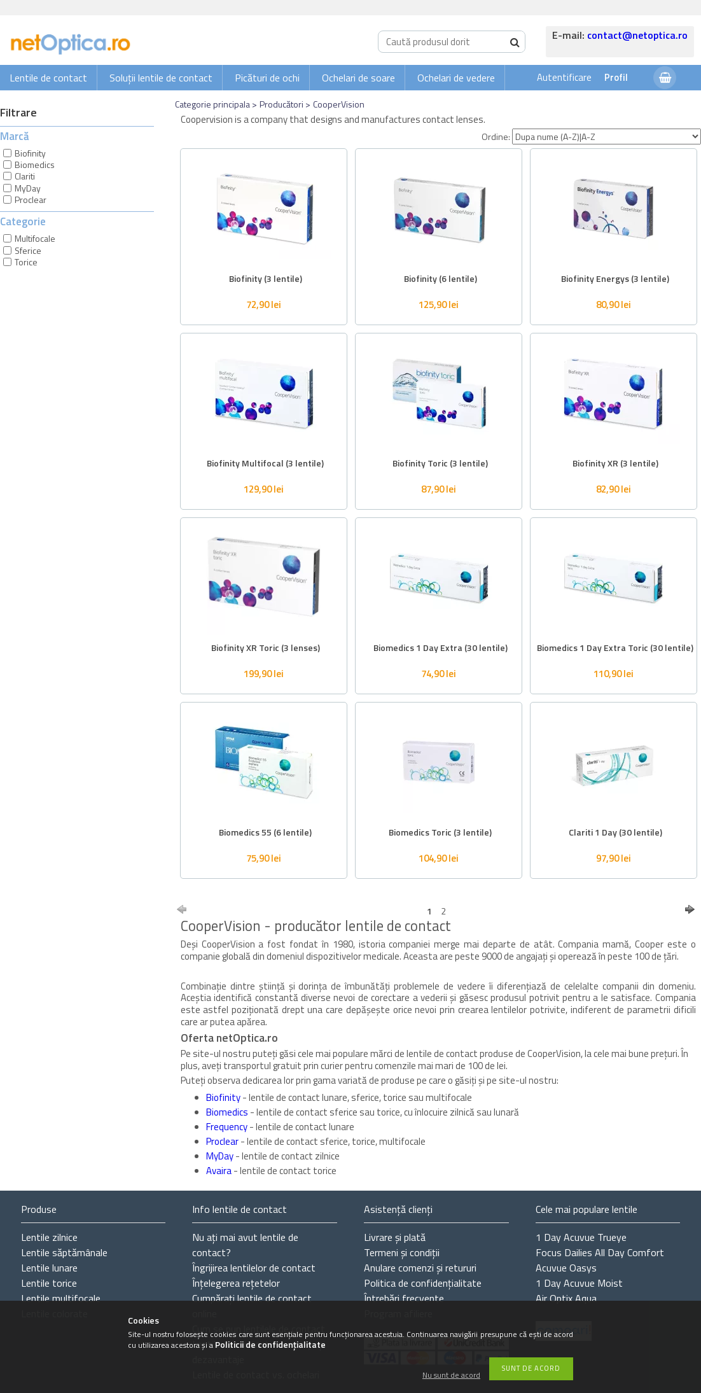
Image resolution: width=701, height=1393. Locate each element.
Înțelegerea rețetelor (236, 1283)
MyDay (28, 188)
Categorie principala (212, 104)
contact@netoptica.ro (637, 35)
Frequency (227, 1126)
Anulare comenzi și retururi (420, 1267)
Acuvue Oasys (566, 1267)
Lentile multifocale (61, 1298)
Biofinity (30, 153)
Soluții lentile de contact (160, 77)
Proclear (30, 199)
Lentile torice (49, 1283)
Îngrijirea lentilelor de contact (254, 1267)
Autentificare (564, 77)
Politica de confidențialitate (423, 1283)
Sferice (28, 250)
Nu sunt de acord (451, 1375)
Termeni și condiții (402, 1252)
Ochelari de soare (358, 77)
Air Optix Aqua (566, 1298)
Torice (26, 262)
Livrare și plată (395, 1237)
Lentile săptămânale (64, 1252)
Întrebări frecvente (404, 1298)
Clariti (25, 176)
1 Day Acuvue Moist (579, 1283)
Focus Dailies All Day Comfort (600, 1252)
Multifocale (35, 238)
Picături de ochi (267, 77)
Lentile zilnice (49, 1237)
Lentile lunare (49, 1267)
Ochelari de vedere (456, 77)
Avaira (219, 1170)
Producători (281, 104)
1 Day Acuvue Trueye (581, 1237)
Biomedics (35, 164)
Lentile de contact (48, 77)
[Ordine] (606, 136)
